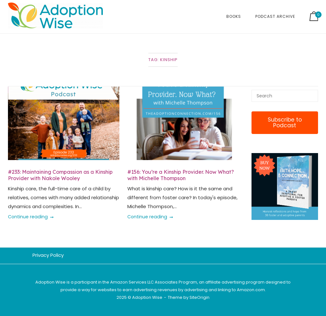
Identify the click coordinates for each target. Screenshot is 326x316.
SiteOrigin (199, 297)
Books (233, 16)
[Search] (310, 93)
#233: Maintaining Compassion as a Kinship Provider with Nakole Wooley (60, 175)
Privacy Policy (48, 255)
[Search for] (285, 96)
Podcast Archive (275, 16)
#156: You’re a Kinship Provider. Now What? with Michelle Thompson (180, 175)
